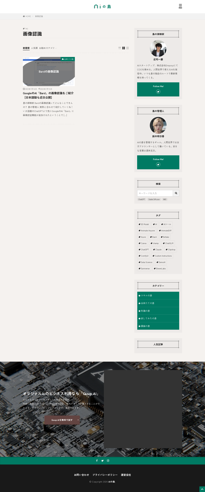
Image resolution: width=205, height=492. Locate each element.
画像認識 (39, 16)
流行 (164, 199)
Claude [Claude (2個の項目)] (158, 249)
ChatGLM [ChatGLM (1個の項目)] (169, 243)
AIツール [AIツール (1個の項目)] (167, 224)
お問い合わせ (81, 475)
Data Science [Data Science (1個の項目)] (146, 262)
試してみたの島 (149, 318)
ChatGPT (142, 199)
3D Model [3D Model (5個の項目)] (145, 224)
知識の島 (145, 310)
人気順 (34, 48)
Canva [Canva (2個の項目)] (143, 243)
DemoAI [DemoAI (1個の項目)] (162, 262)
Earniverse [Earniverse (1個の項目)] (145, 268)
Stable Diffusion (154, 199)
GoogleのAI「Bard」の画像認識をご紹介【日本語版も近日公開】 (48, 95)
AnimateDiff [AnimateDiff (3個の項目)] (166, 230)
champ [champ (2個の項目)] (156, 243)
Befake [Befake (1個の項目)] (166, 236)
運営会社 (126, 475)
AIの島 (111, 481)
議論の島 (145, 326)
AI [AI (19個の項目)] (156, 224)
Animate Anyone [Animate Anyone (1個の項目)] (148, 230)
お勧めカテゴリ (47, 48)
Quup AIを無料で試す (62, 420)
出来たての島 (68, 59)
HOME (28, 16)
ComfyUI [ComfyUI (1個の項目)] (144, 255)
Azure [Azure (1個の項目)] (143, 236)
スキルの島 (146, 295)
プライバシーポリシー (105, 475)
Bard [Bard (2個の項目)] (154, 236)
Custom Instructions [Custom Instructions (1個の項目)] (163, 255)
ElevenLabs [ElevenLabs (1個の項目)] (161, 268)
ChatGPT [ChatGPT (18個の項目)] (145, 249)
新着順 (26, 48)
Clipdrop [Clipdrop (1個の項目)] (171, 249)
